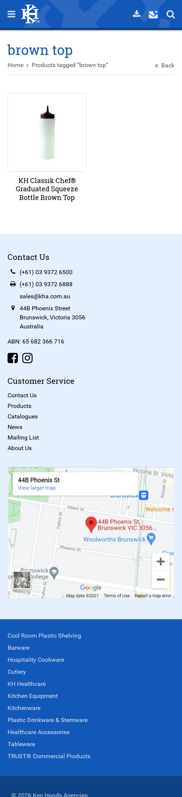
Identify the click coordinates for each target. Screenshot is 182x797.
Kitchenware (24, 707)
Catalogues (23, 416)
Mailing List (23, 437)
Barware (18, 647)
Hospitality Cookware (36, 659)
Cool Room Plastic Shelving (44, 635)
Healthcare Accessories (38, 732)
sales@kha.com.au (45, 296)
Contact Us (22, 395)
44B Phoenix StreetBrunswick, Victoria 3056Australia (52, 317)
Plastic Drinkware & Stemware (48, 720)
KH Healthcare (27, 683)
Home (15, 65)
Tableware (21, 744)
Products (19, 405)
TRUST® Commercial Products (49, 756)
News (15, 427)
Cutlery (17, 671)
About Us (20, 448)
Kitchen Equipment (33, 695)
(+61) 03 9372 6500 (46, 272)
